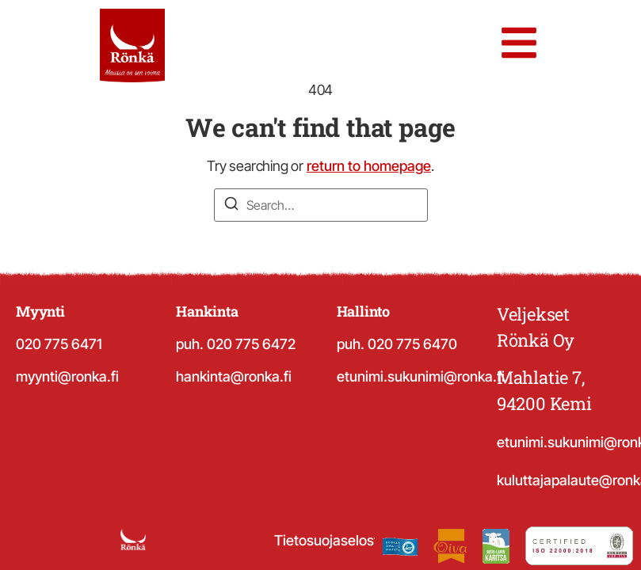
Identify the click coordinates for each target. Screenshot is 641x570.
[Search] (231, 205)
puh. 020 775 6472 (236, 344)
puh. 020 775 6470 (397, 344)
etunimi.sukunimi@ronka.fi (421, 376)
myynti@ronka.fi (67, 376)
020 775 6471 (59, 344)
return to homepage (369, 166)
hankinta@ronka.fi (234, 376)
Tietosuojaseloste (330, 540)
